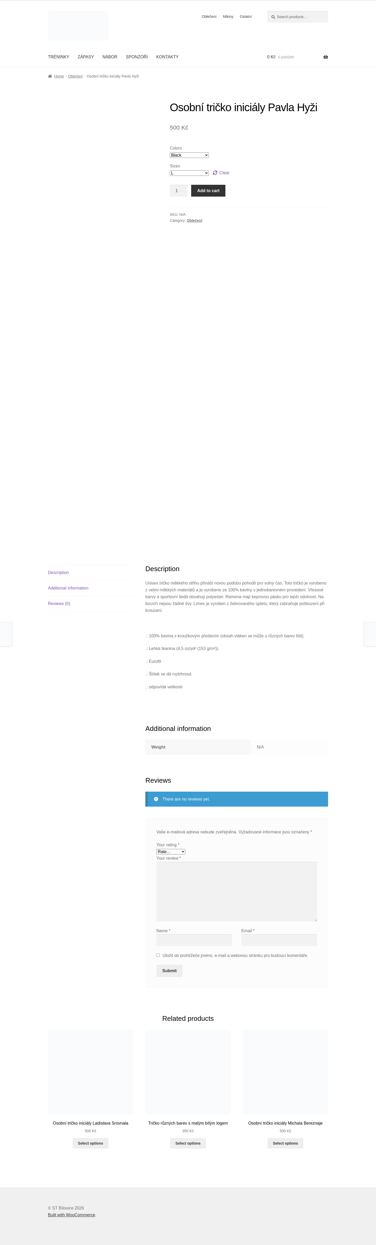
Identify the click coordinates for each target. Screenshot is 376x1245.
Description (58, 572)
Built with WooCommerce (71, 1215)
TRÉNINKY (58, 57)
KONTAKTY (167, 57)
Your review (168, 858)
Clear (224, 173)
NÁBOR (109, 57)
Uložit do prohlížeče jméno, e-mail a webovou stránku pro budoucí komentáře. (235, 955)
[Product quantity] (179, 191)
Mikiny (228, 16)
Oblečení (209, 16)
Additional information (68, 588)
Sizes (175, 166)
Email (248, 931)
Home (59, 76)
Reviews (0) (59, 603)
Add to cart (208, 190)
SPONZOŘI (137, 57)
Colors (176, 148)
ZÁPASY (86, 57)
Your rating (167, 845)
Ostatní (246, 16)
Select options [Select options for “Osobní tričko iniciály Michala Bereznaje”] (285, 1143)
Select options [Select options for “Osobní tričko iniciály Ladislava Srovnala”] (90, 1143)
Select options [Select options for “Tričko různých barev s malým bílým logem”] (188, 1143)
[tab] (90, 573)
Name (163, 931)
